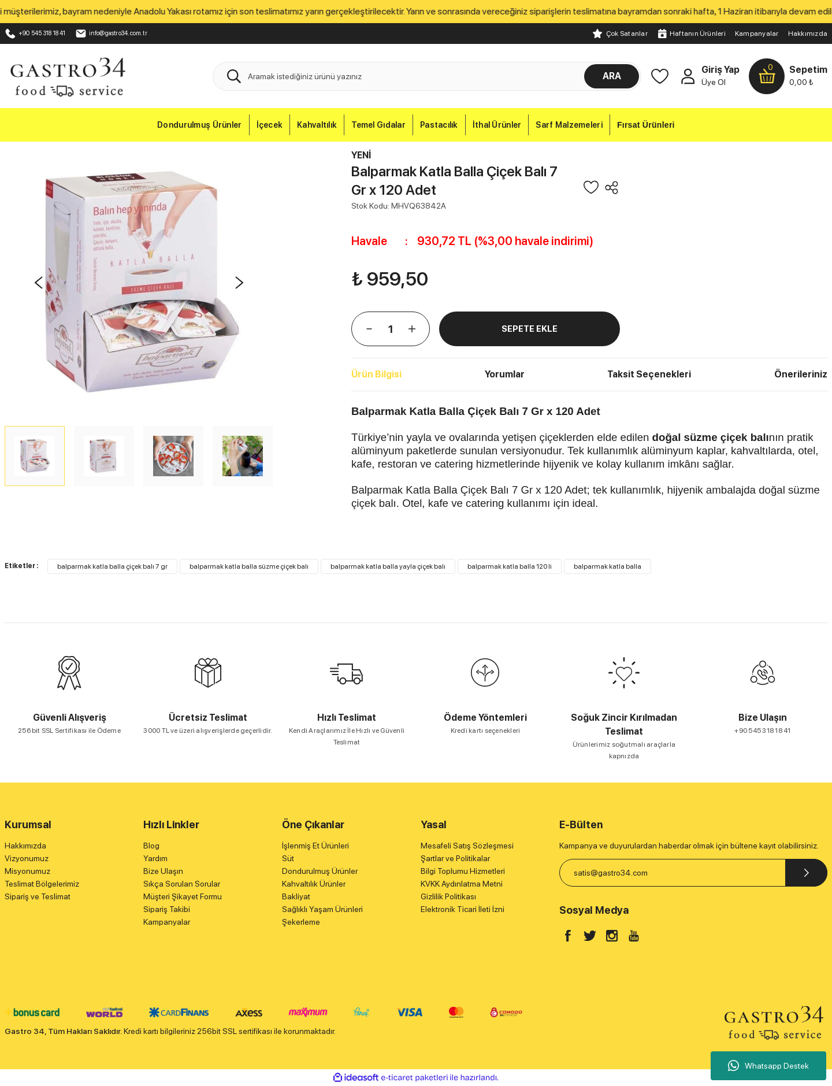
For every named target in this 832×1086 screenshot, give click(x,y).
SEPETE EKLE (529, 329)
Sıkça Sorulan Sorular (181, 883)
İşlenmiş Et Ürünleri (315, 845)
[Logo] (67, 76)
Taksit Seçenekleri (649, 374)
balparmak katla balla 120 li (509, 566)
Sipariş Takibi (166, 909)
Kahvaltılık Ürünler (314, 883)
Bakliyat (296, 896)
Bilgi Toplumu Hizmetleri (463, 871)
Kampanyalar (757, 33)
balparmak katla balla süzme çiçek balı (249, 566)
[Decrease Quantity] (369, 329)
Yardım (155, 858)
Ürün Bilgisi (376, 374)
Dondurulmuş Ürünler (320, 871)
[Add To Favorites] (591, 187)
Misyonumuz (27, 871)
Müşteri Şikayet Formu (182, 896)
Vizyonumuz (27, 858)
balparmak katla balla (607, 566)
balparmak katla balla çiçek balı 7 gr (112, 566)
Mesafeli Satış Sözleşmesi (467, 845)
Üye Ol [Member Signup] (713, 82)
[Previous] (38, 283)
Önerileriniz (800, 374)
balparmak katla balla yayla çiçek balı (387, 566)
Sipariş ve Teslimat (37, 896)
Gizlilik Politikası (448, 896)
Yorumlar (505, 374)
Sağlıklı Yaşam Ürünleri (322, 909)
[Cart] (788, 76)
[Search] (427, 76)
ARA (612, 76)
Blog (151, 845)
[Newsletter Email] (693, 873)
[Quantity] (391, 329)
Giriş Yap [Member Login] (720, 69)
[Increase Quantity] (412, 329)
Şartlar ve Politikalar (455, 858)
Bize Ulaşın (163, 871)
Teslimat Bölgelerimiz (42, 883)
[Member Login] (687, 76)
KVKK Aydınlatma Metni (462, 883)
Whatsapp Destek (768, 1065)
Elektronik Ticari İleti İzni (462, 909)
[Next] (239, 283)
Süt (288, 858)
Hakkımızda (807, 33)
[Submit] (806, 873)
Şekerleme (301, 921)
